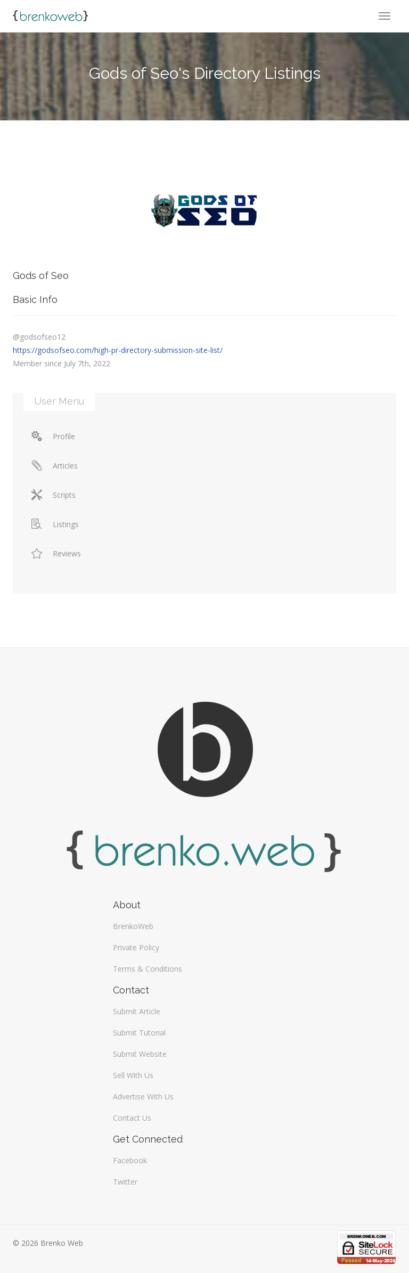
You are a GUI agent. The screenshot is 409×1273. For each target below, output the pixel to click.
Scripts (53, 495)
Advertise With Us (143, 1096)
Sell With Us (133, 1075)
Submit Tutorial (139, 1033)
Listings (55, 524)
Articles (54, 466)
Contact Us (132, 1118)
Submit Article (136, 1011)
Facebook (130, 1160)
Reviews (56, 553)
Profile (53, 436)
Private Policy (136, 947)
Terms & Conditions (147, 969)
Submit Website (140, 1054)
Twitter (125, 1182)
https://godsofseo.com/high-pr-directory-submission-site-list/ (118, 350)
